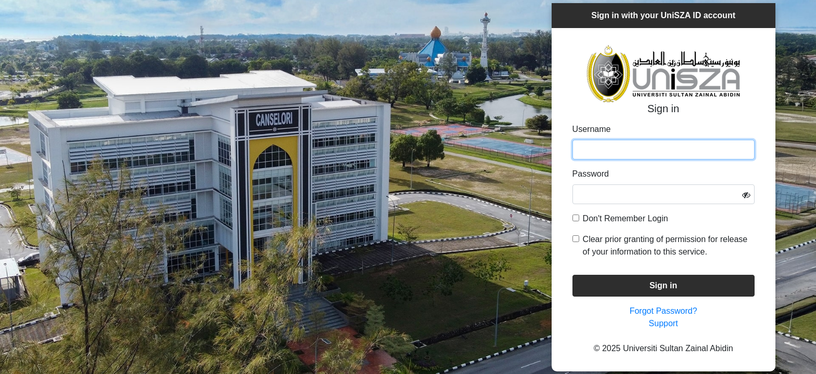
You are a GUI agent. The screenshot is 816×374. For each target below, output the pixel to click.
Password (590, 173)
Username (591, 129)
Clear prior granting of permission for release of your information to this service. (665, 245)
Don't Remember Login (625, 218)
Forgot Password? (663, 310)
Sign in (663, 285)
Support (663, 323)
